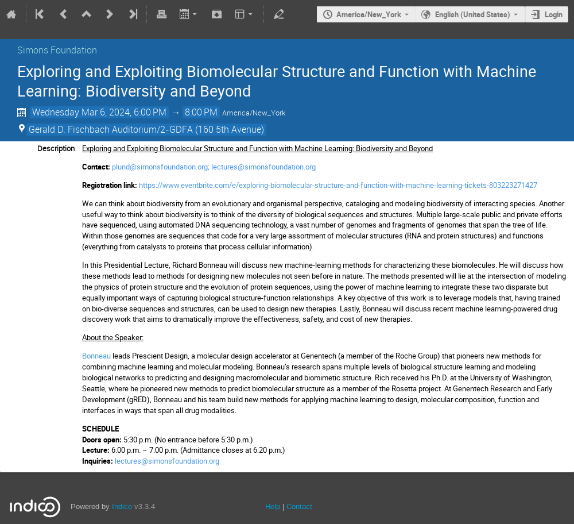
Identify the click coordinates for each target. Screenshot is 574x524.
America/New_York (368, 14)
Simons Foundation (57, 50)
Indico (122, 506)
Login (554, 14)
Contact (299, 506)
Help (272, 506)
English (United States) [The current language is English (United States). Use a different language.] (472, 14)
